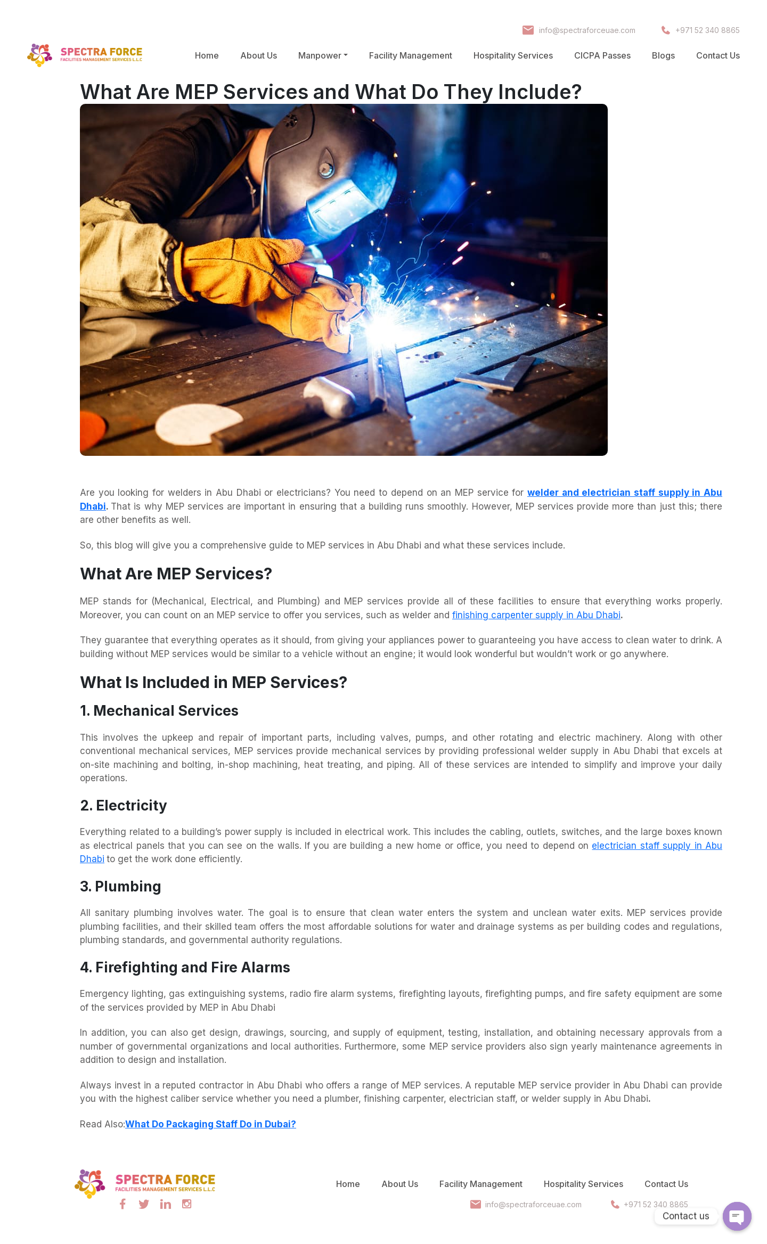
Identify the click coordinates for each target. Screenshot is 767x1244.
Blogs (663, 55)
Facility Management (410, 55)
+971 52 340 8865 (707, 30)
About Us (258, 55)
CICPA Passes (602, 55)
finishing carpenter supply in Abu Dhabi (536, 615)
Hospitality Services (513, 55)
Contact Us (718, 55)
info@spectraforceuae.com (586, 30)
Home (207, 55)
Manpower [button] (319, 55)
